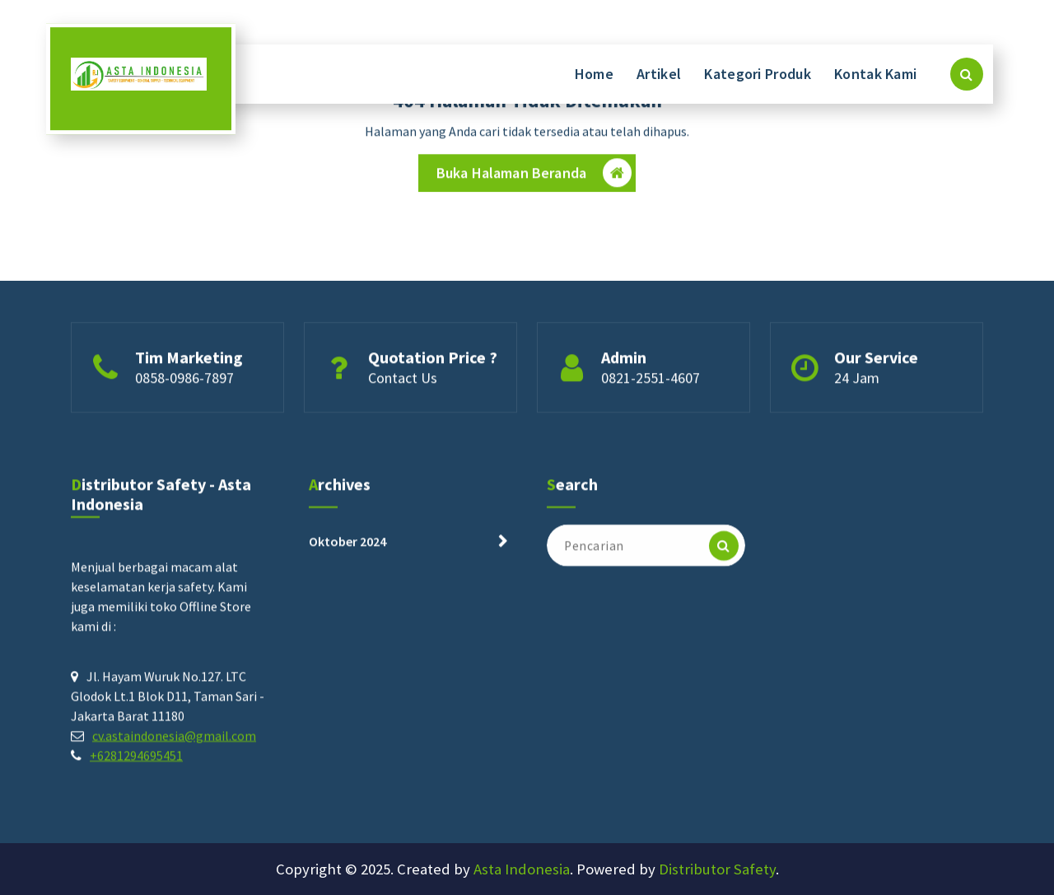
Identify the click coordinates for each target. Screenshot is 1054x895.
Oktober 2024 (347, 545)
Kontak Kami (875, 73)
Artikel (659, 73)
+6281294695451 (136, 759)
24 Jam (856, 379)
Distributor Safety (717, 869)
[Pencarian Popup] (966, 74)
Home (594, 73)
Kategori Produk (757, 73)
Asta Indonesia (521, 869)
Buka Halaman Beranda (534, 174)
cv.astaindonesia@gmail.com (174, 739)
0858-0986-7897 (184, 379)
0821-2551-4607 (650, 379)
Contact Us (402, 379)
